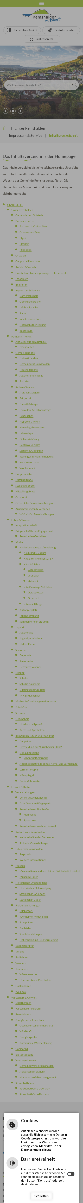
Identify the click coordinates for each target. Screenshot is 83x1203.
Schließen (41, 1196)
